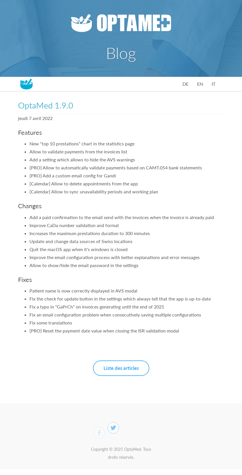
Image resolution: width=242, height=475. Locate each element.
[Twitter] (113, 429)
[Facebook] (99, 434)
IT (213, 84)
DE (186, 84)
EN (200, 84)
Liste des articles (121, 368)
